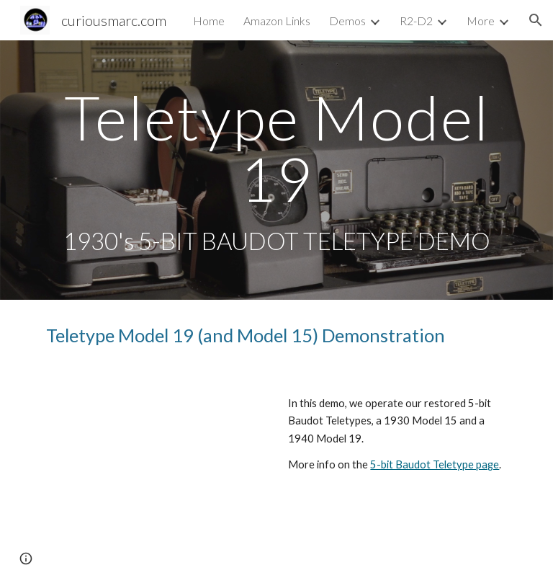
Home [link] (209, 20)
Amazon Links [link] (276, 20)
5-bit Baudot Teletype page (434, 464)
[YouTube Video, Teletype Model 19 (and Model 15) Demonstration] (155, 454)
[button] (535, 20)
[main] (276, 170)
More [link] (481, 20)
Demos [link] (347, 20)
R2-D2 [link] (416, 20)
